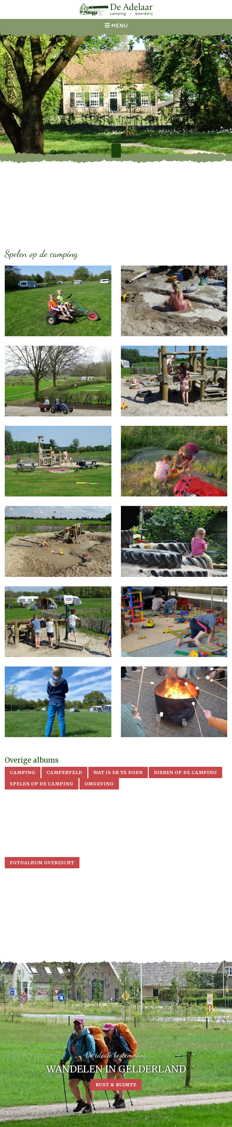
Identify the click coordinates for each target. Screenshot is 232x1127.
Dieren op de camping (185, 772)
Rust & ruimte (116, 1086)
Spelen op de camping (41, 784)
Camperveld (64, 772)
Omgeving (99, 784)
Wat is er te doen (118, 772)
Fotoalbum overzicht (42, 863)
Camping (22, 772)
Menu (116, 26)
